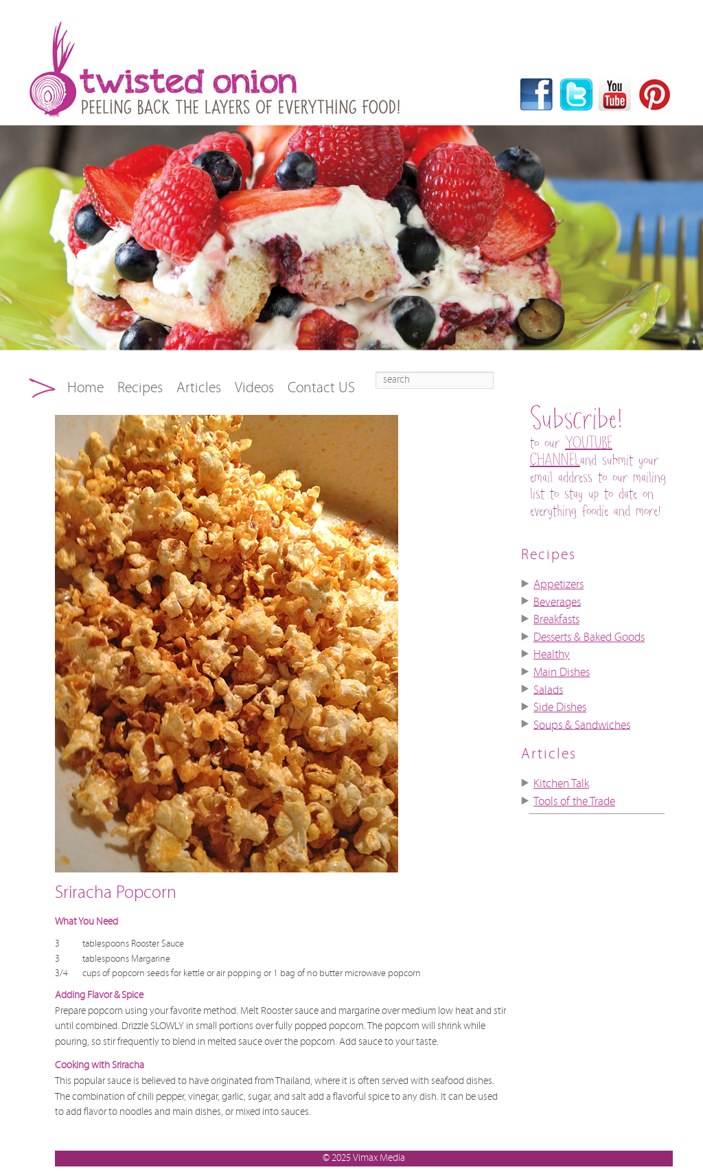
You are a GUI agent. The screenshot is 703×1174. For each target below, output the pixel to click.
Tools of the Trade (574, 802)
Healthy (551, 655)
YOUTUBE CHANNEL (571, 452)
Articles (198, 387)
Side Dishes (559, 707)
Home (85, 387)
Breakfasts (556, 619)
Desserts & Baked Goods (589, 637)
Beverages (557, 602)
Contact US (321, 387)
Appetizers (558, 584)
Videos (254, 387)
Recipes (140, 387)
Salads (548, 690)
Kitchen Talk (561, 784)
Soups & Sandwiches (581, 725)
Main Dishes (561, 672)
